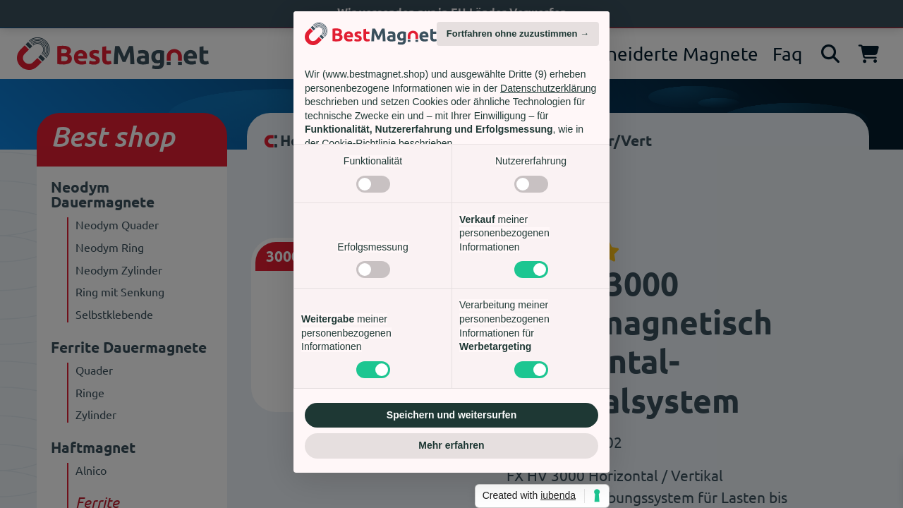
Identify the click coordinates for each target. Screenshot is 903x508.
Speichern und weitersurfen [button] (451, 415)
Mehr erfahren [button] (451, 445)
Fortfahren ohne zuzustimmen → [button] (518, 33)
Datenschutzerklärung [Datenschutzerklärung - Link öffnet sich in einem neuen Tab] (548, 88)
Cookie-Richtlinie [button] (359, 143)
